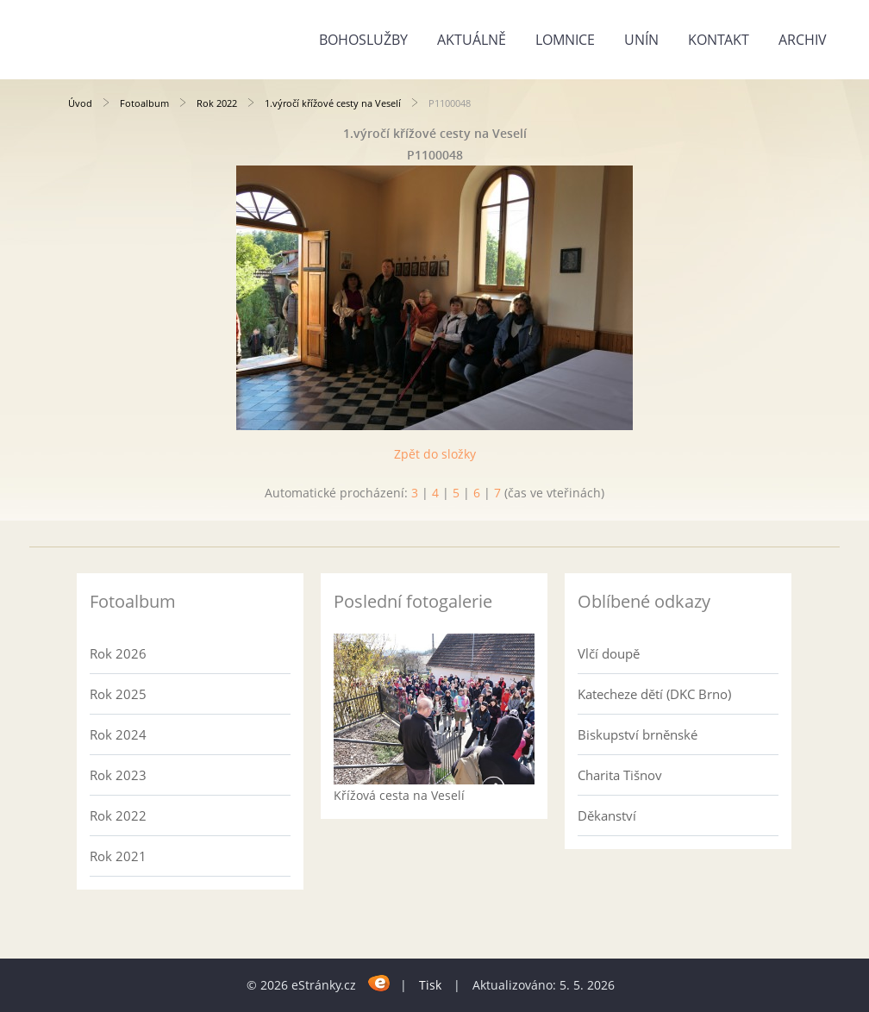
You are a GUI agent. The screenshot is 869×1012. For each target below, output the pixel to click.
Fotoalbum (144, 103)
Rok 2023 (118, 775)
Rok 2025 (118, 694)
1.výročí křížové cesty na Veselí (333, 103)
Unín (641, 39)
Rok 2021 (118, 856)
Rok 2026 (118, 653)
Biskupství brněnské (637, 734)
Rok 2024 (118, 734)
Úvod (80, 103)
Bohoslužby (363, 39)
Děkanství (607, 815)
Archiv (802, 39)
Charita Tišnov (620, 775)
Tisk (430, 985)
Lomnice (565, 39)
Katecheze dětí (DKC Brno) (654, 694)
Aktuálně (471, 39)
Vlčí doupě (609, 653)
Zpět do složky (435, 454)
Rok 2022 (217, 103)
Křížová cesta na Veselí (399, 795)
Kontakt (718, 39)
